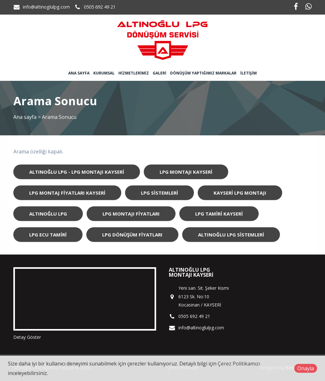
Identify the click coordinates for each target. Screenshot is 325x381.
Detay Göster (27, 337)
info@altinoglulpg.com (46, 7)
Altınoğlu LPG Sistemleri (231, 234)
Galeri (159, 73)
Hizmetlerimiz (133, 73)
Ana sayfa (79, 73)
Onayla (305, 368)
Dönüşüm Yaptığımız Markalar (203, 73)
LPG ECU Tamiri (48, 234)
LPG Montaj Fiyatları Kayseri (67, 193)
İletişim (248, 73)
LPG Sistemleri (159, 193)
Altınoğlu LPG (48, 213)
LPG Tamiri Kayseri (219, 213)
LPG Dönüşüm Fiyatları (132, 234)
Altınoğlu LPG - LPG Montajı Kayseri (76, 172)
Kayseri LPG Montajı (240, 193)
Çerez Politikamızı (239, 363)
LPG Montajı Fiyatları (131, 213)
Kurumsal (104, 73)
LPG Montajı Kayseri (186, 172)
